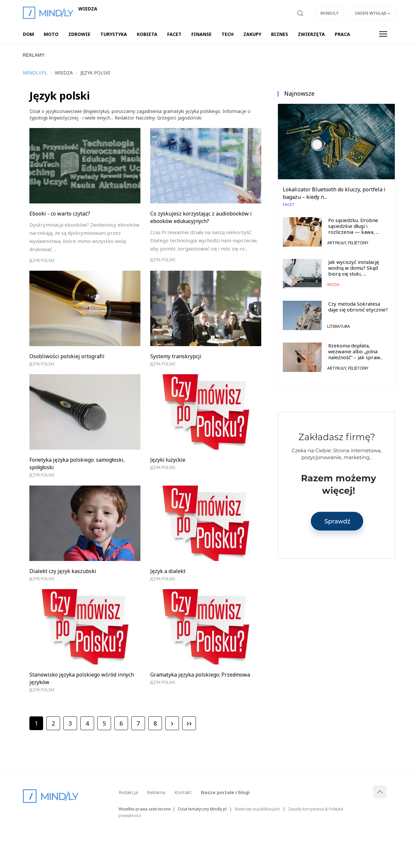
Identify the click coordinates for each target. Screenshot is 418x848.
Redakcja (128, 792)
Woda (333, 284)
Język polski (41, 260)
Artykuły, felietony (347, 243)
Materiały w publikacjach (257, 808)
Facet (289, 204)
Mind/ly (329, 13)
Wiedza (87, 9)
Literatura (338, 326)
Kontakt (183, 792)
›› (189, 722)
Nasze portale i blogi (225, 792)
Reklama (156, 792)
